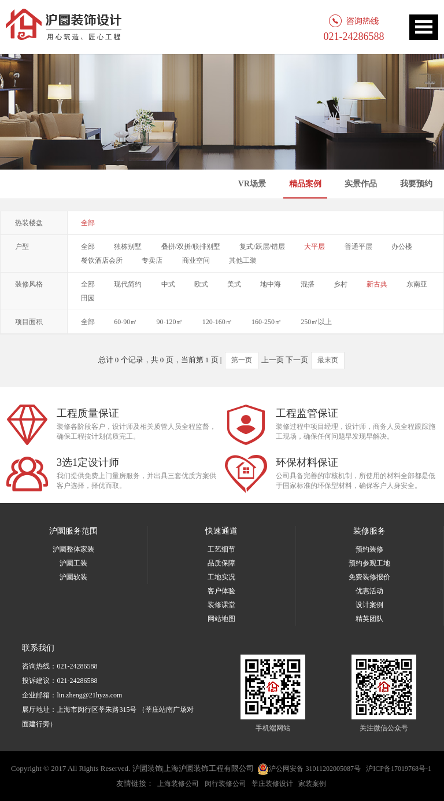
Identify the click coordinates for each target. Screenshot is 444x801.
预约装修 (369, 549)
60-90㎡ (125, 322)
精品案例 (305, 183)
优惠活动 (369, 591)
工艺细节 (221, 549)
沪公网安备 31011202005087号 (309, 769)
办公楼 (401, 246)
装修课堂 (221, 605)
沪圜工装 (73, 563)
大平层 (314, 246)
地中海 (270, 284)
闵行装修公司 (225, 784)
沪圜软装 (73, 577)
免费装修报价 (369, 577)
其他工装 (243, 260)
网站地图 (221, 619)
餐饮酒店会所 (102, 260)
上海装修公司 (178, 784)
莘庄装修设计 (272, 784)
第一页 (241, 360)
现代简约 (128, 284)
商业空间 (196, 260)
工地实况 (221, 577)
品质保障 (221, 563)
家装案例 (312, 784)
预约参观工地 (369, 563)
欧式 (201, 284)
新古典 (377, 284)
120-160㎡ (217, 322)
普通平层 (358, 246)
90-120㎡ (170, 322)
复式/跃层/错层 (262, 246)
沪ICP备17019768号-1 (398, 769)
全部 (88, 223)
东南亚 (416, 284)
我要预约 (416, 183)
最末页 (327, 360)
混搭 (307, 284)
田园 (88, 298)
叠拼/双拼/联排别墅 (191, 246)
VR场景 (252, 183)
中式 (168, 284)
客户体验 (221, 591)
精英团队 (369, 619)
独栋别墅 (128, 246)
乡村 (340, 284)
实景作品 (361, 183)
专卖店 (152, 260)
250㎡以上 (316, 322)
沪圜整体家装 (73, 549)
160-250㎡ (266, 322)
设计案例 (369, 605)
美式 (234, 284)
